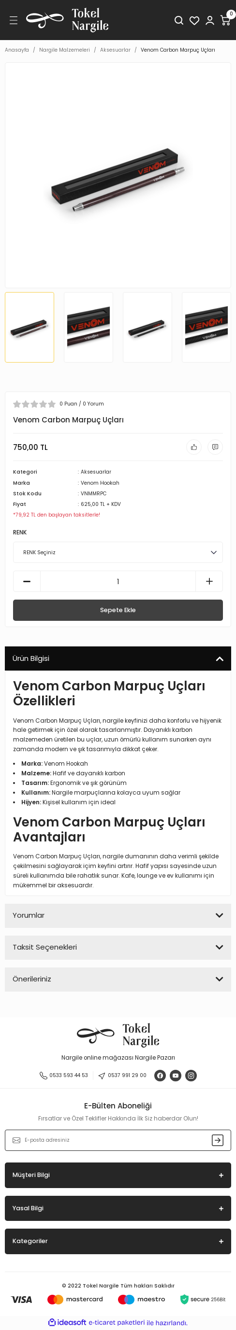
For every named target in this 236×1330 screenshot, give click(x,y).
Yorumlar (28, 915)
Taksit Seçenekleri (45, 947)
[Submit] (217, 1140)
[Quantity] (118, 581)
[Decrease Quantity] (27, 581)
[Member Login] (210, 20)
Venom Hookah (100, 483)
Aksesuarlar (96, 472)
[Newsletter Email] (118, 1140)
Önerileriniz (32, 979)
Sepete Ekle (118, 610)
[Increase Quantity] (209, 581)
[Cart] (225, 20)
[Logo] (67, 20)
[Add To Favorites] (194, 447)
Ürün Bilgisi (31, 658)
